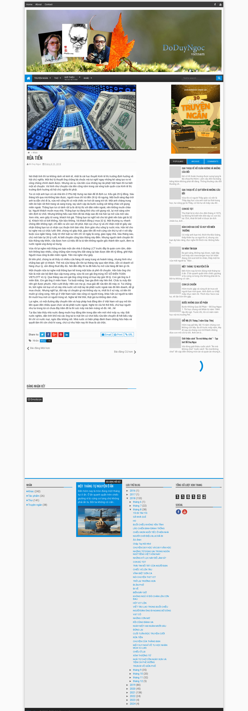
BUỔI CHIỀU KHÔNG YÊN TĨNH (148, 520)
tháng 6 (137, 498)
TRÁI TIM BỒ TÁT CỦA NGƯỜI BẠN (150, 561)
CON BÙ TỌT (187, 208)
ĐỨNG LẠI (138, 626)
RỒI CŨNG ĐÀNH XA (143, 618)
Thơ (56, 78)
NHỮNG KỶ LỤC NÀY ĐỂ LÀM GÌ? (149, 554)
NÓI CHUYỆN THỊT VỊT (144, 573)
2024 (133, 700)
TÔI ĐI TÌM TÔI (140, 509)
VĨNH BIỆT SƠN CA (142, 569)
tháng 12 (138, 677)
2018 (133, 494)
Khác (86, 78)
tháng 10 (138, 669)
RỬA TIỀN (138, 633)
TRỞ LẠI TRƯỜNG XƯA (144, 577)
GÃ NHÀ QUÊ (139, 513)
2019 (133, 681)
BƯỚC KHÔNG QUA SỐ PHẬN (195, 302)
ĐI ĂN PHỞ (138, 581)
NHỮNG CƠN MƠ (141, 614)
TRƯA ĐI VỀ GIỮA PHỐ (144, 662)
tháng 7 (137, 502)
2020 (133, 684)
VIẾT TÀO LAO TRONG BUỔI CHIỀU (150, 603)
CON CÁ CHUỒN (189, 284)
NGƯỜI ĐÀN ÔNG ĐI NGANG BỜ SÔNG (152, 607)
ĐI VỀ (136, 584)
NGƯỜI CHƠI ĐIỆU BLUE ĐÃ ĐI (148, 532)
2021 (133, 688)
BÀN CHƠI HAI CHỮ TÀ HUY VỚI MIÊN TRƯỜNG (198, 228)
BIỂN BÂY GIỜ (140, 588)
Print (119, 334)
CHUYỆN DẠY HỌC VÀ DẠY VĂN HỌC (152, 543)
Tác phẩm (33, 492)
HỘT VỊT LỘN (139, 599)
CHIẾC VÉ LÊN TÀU (142, 565)
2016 (133, 487)
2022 (133, 692)
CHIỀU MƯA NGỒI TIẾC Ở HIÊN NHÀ (151, 528)
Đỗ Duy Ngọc (33, 707)
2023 (133, 696)
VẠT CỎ (137, 610)
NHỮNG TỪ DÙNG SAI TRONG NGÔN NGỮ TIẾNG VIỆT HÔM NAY (151, 549)
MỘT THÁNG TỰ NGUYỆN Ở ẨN (195, 266)
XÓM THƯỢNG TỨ (142, 651)
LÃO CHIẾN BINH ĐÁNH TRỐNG (149, 524)
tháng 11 (138, 673)
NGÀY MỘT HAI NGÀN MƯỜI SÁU (149, 622)
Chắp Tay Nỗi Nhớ (142, 540)
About (38, 4)
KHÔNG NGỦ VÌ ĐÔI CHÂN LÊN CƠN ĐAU (151, 594)
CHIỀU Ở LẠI (139, 648)
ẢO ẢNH (137, 536)
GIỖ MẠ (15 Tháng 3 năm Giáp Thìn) (197, 320)
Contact (49, 4)
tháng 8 (137, 505)
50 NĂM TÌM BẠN (189, 248)
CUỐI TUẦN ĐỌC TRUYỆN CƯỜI (149, 629)
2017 (133, 490)
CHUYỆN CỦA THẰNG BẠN (146, 637)
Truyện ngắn (41, 78)
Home (29, 4)
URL (129, 334)
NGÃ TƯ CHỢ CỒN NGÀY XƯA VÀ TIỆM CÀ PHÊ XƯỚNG (149, 657)
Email (107, 334)
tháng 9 (137, 666)
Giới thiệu (71, 78)
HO (134, 517)
